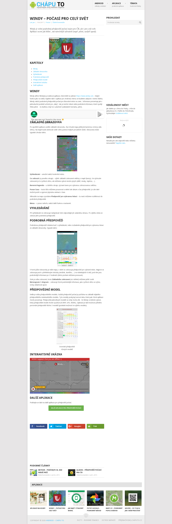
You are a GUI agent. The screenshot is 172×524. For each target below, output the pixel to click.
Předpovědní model (40, 80)
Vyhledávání (37, 74)
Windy (35, 69)
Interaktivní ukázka (40, 82)
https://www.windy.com (84, 96)
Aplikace (118, 4)
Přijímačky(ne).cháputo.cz (130, 520)
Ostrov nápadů (108, 520)
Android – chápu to (55, 520)
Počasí (48, 22)
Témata (135, 4)
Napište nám (120, 143)
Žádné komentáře (59, 22)
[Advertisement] (67, 446)
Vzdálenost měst (122, 113)
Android (100, 4)
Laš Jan (32, 22)
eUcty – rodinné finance (88, 520)
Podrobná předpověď (41, 77)
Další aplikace (38, 85)
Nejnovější (124, 120)
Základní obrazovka (40, 71)
